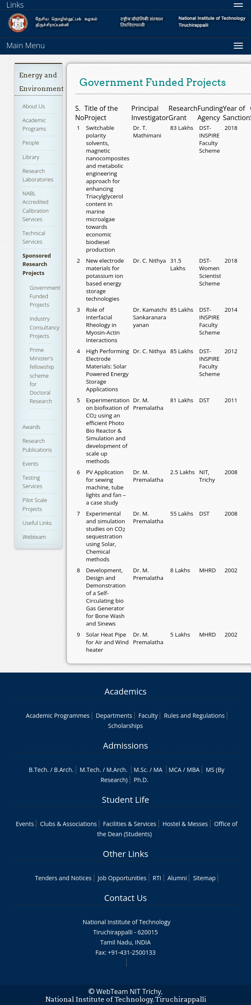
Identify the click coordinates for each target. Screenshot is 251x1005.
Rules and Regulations (194, 715)
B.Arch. (64, 770)
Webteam (34, 537)
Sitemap (204, 878)
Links (15, 5)
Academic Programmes (58, 715)
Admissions (125, 745)
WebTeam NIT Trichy (128, 991)
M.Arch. (117, 770)
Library (30, 157)
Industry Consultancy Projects (44, 327)
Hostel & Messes (185, 824)
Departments (114, 715)
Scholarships (125, 726)
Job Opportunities (122, 878)
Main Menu (25, 45)
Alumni (177, 878)
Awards (31, 427)
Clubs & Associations (68, 824)
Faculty (148, 715)
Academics (125, 691)
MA (157, 770)
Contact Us (125, 897)
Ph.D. (141, 780)
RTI (157, 878)
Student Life (125, 799)
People (30, 142)
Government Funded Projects (45, 296)
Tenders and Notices (63, 878)
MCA (175, 770)
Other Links (125, 853)
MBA (193, 770)
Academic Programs (34, 124)
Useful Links (37, 523)
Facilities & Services (129, 824)
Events (30, 463)
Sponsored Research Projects (36, 264)
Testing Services (32, 482)
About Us (33, 106)
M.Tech (90, 770)
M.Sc (140, 770)
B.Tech (38, 770)
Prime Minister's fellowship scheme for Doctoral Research (42, 375)
